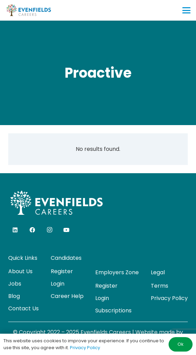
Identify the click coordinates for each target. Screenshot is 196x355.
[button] (186, 10)
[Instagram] (49, 230)
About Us (20, 271)
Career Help (67, 296)
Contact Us (23, 308)
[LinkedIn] (15, 230)
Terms (159, 286)
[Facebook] (32, 230)
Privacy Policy (169, 298)
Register (62, 271)
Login (57, 284)
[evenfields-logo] (28, 10)
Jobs (14, 284)
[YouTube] (66, 230)
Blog (14, 296)
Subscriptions (113, 310)
